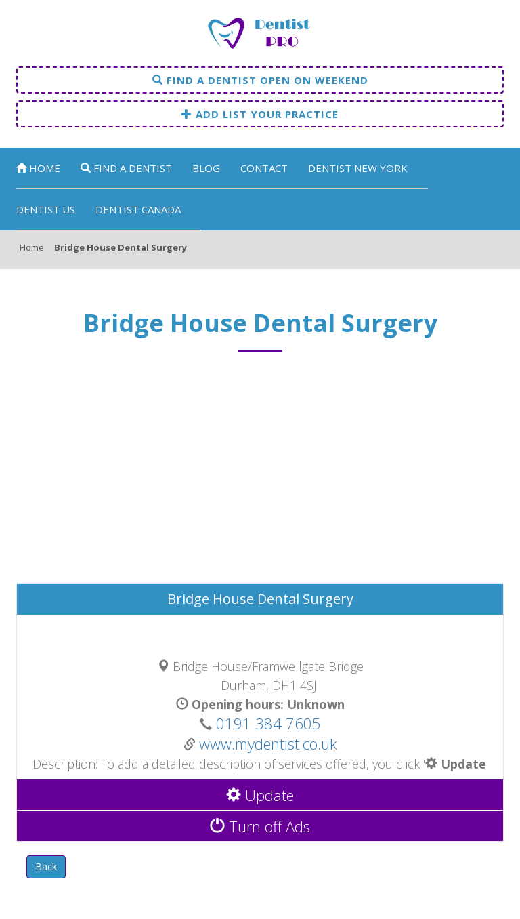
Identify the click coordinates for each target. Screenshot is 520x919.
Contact (264, 168)
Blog (206, 168)
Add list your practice (260, 114)
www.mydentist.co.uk (268, 743)
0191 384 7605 (266, 723)
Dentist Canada (138, 209)
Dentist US (45, 209)
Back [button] (46, 866)
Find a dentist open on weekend (260, 80)
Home (38, 168)
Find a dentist (126, 168)
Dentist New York (358, 168)
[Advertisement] (260, 474)
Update (260, 795)
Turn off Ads (260, 826)
